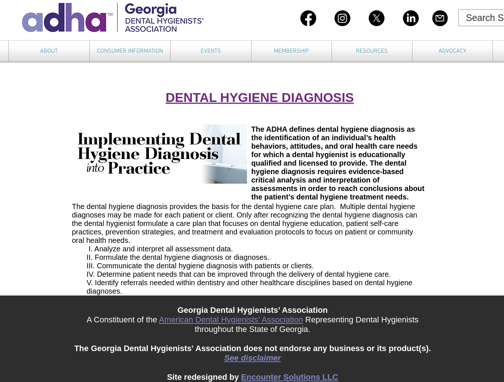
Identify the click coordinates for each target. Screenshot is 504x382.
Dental (208, 319)
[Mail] (440, 18)
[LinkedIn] (411, 18)
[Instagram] (342, 18)
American (177, 319)
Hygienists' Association (262, 319)
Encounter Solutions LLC (289, 377)
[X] (377, 18)
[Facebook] (308, 18)
